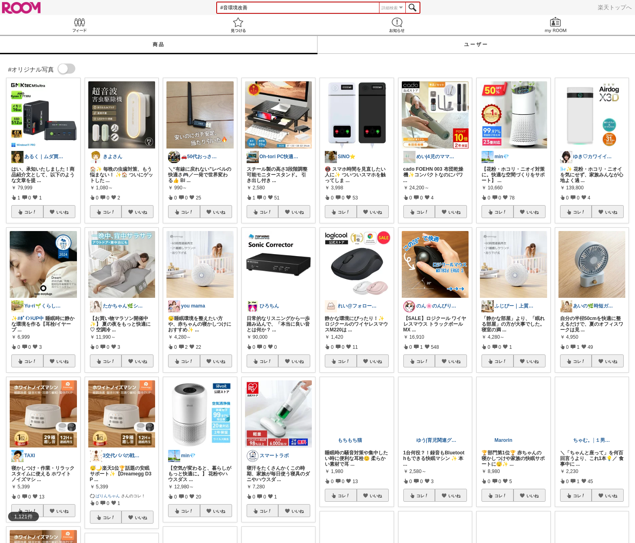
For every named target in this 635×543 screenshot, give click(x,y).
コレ (30, 212)
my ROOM (555, 25)
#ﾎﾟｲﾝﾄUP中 (30, 318)
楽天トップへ (615, 7)
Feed (79, 25)
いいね (62, 212)
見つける (238, 25)
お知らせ (397, 25)
